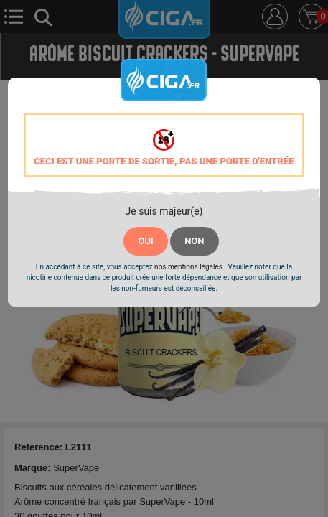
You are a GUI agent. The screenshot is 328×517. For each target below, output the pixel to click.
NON (194, 241)
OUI (145, 241)
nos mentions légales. (189, 267)
